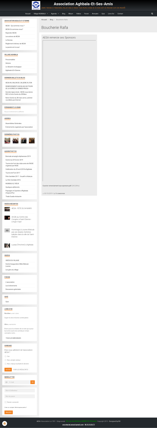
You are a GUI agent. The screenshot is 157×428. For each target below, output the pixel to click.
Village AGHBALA (40, 14)
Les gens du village (12, 270)
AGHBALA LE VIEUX (12, 184)
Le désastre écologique (13, 67)
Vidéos (78, 14)
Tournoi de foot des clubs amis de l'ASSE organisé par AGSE (19, 165)
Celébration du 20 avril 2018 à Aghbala (19, 169)
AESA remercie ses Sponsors (59, 37)
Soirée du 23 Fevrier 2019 (14, 160)
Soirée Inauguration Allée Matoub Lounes (17, 265)
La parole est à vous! (13, 47)
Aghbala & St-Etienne (13, 70)
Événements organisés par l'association (19, 127)
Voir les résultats (20, 370)
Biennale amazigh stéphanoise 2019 (18, 156)
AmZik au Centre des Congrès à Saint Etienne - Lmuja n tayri (22, 219)
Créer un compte (9, 407)
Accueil (27, 14)
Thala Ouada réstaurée (13, 196)
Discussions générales (13, 289)
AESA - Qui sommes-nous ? (15, 26)
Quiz (103, 14)
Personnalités (10, 60)
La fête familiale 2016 (13, 180)
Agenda (54, 14)
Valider (9, 412)
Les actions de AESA (13, 36)
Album (70, 14)
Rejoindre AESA (11, 33)
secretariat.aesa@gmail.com (73, 425)
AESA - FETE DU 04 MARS (22, 208)
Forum (86, 14)
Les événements (11, 286)
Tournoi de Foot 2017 (13, 173)
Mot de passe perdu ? (21, 407)
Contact (120, 14)
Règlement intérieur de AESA (16, 44)
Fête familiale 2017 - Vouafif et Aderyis (19, 176)
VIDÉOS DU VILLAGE (12, 260)
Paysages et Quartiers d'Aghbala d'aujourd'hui (17, 192)
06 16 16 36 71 (90, 425)
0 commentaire (60, 193)
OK (33, 382)
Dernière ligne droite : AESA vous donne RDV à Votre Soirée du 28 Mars (19, 93)
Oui (6, 356)
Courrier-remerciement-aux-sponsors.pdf (57, 186)
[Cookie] (4, 423)
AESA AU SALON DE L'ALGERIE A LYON (19, 83)
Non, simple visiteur (12, 360)
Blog (63, 14)
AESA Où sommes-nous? (14, 29)
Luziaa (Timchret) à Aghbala (22, 245)
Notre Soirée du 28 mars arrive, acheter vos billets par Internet (19, 99)
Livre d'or (111, 14)
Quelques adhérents (13, 187)
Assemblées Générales (13, 123)
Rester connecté (11, 402)
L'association (10, 282)
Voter (8, 370)
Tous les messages (13, 338)
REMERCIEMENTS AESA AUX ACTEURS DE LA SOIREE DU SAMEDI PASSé (19, 87)
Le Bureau (9, 40)
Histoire (8, 63)
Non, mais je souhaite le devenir (16, 364)
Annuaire (95, 14)
